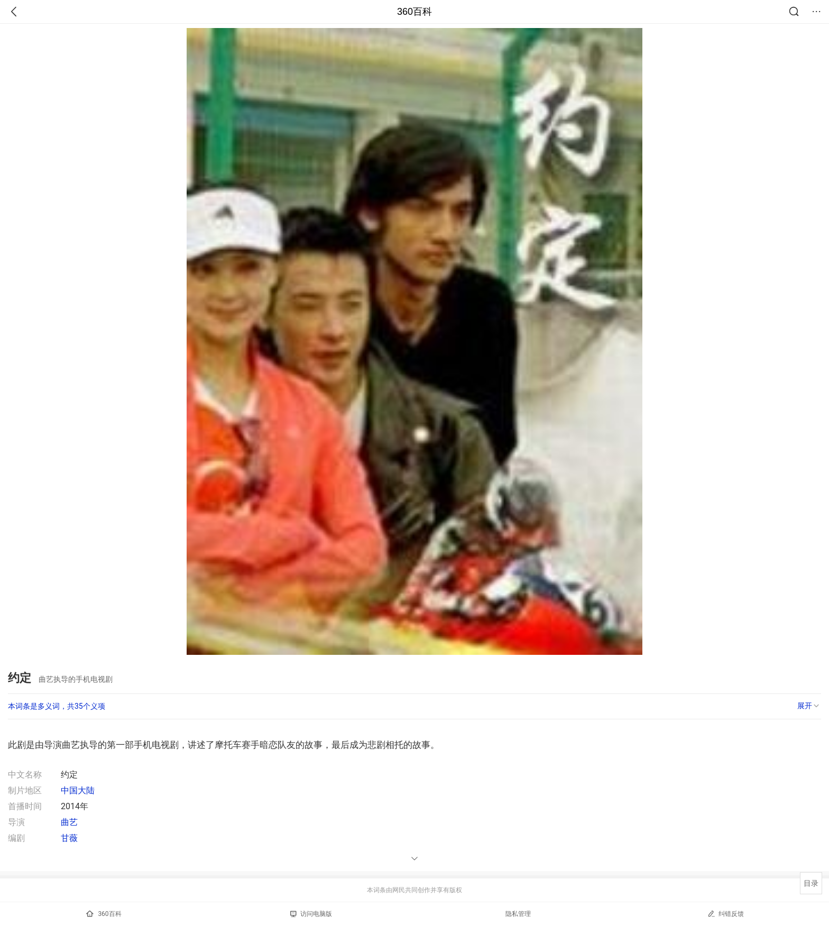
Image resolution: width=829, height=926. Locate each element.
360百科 (414, 11)
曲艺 (69, 822)
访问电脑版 (311, 914)
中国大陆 (78, 790)
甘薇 (69, 838)
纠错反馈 (725, 914)
